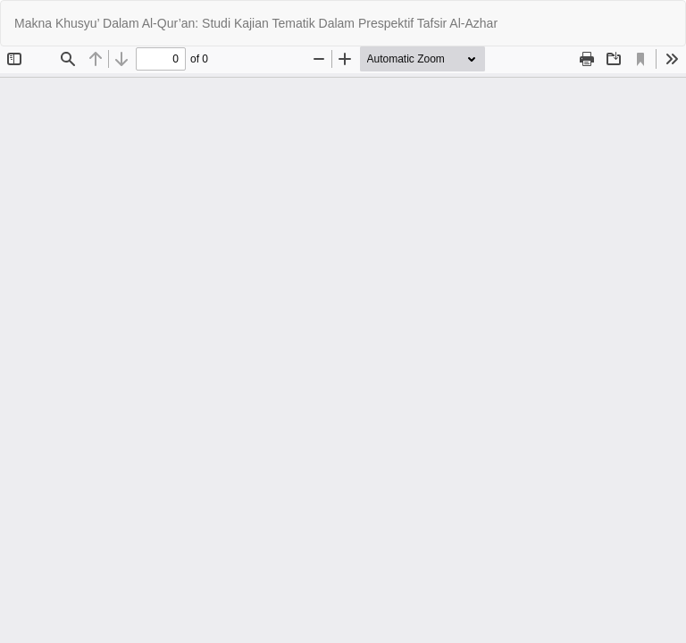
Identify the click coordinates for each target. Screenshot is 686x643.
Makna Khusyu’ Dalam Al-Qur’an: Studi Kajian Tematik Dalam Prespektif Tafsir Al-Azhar (256, 23)
